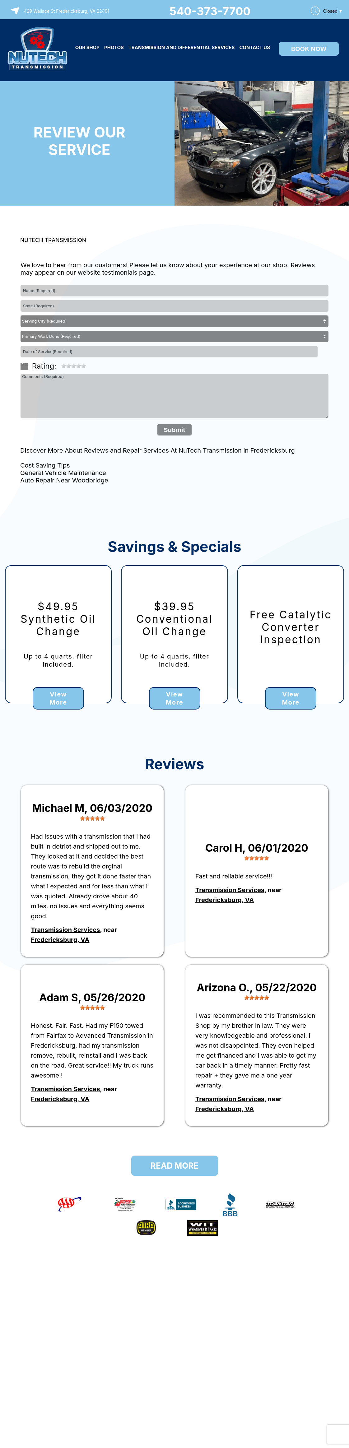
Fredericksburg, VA (60, 939)
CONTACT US (254, 47)
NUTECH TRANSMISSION (53, 240)
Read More (174, 1166)
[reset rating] (58, 363)
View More (58, 698)
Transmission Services (65, 930)
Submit (174, 430)
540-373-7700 (210, 11)
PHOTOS (114, 47)
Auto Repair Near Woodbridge (64, 480)
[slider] (73, 365)
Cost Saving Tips (45, 465)
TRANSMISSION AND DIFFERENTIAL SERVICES (181, 47)
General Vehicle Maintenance (63, 473)
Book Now (309, 49)
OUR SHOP (87, 47)
